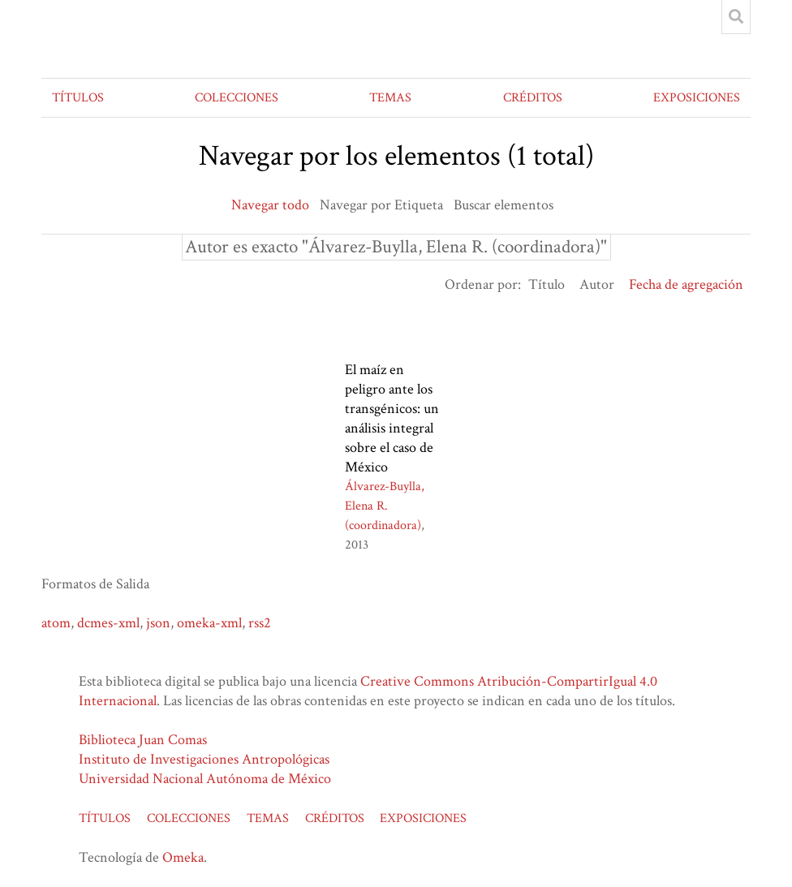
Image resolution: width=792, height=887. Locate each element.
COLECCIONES (236, 97)
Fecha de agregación (686, 284)
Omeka (183, 857)
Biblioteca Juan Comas (143, 739)
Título (546, 284)
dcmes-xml (108, 623)
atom (56, 623)
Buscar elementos (503, 205)
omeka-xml (209, 623)
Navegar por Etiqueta (381, 205)
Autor (596, 284)
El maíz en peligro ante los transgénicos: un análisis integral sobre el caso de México (392, 418)
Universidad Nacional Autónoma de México (205, 778)
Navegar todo (270, 205)
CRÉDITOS (532, 97)
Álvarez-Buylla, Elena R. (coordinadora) (384, 506)
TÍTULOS (78, 97)
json (158, 623)
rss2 (259, 623)
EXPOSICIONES (696, 97)
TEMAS (390, 97)
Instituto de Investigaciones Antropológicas (204, 759)
